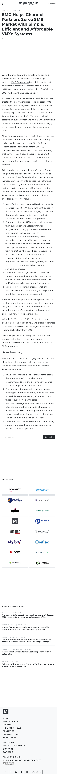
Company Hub (11, 734)
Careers (8, 752)
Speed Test (9, 737)
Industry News (12, 728)
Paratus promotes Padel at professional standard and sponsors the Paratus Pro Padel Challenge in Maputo (27, 641)
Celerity (5, 662)
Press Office (11, 721)
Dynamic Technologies (12, 649)
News (6, 718)
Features (8, 731)
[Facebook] (5, 772)
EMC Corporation (20, 82)
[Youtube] (21, 772)
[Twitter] (10, 772)
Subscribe (52, 4)
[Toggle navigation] (3, 3)
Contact (8, 749)
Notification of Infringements (22, 760)
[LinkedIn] (16, 772)
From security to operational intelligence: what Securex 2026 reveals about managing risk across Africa (28, 616)
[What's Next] (36, 772)
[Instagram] (27, 772)
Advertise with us (14, 746)
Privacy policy (12, 757)
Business (6, 10)
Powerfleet (7, 612)
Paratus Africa (9, 625)
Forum (7, 725)
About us (8, 742)
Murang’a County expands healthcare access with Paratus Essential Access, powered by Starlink (25, 628)
